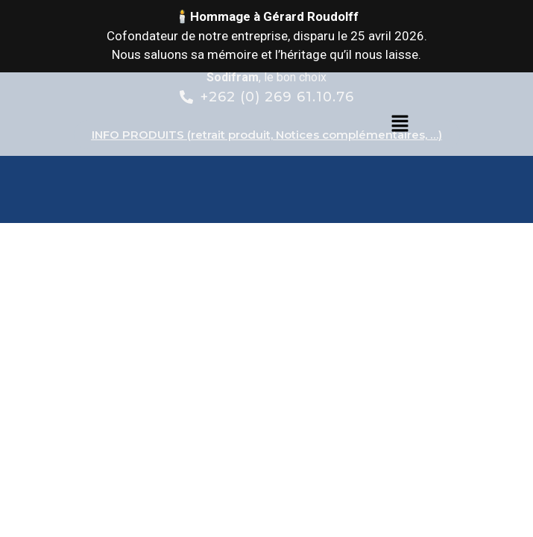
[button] (399, 124)
